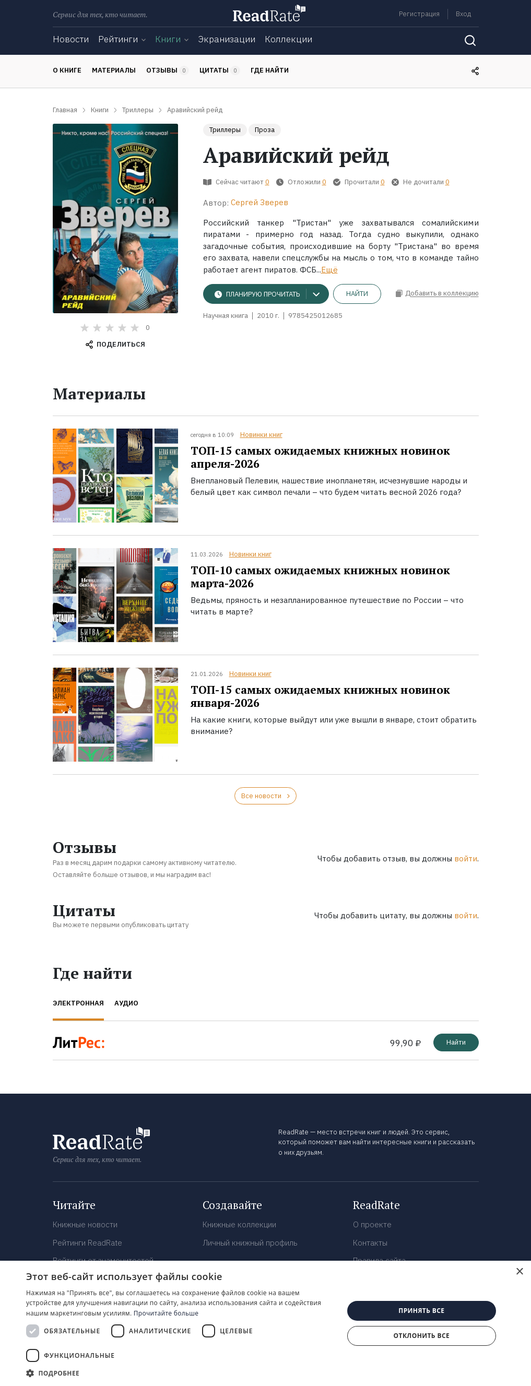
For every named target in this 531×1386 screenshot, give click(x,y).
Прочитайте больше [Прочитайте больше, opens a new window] (166, 1313)
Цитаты (219, 70)
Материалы (114, 70)
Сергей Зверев (259, 202)
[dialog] (265, 1323)
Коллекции (288, 39)
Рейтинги (118, 39)
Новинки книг (261, 434)
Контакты (370, 1243)
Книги (168, 39)
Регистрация (419, 13)
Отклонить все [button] (422, 1335)
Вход (463, 13)
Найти (357, 293)
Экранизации (226, 39)
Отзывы (167, 70)
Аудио (126, 1003)
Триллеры (225, 129)
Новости (71, 39)
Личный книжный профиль (250, 1243)
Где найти (270, 70)
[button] (180, 1373)
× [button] (519, 1272)
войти (465, 858)
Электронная (78, 1003)
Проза (265, 129)
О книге (67, 70)
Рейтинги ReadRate (87, 1243)
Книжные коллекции (239, 1224)
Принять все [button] (421, 1310)
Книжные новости (85, 1224)
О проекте (372, 1224)
